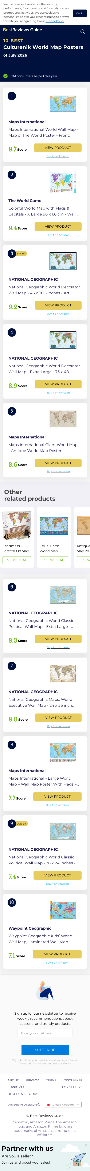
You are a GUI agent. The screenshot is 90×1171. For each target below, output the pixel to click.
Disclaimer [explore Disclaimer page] (73, 1080)
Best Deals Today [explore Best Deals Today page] (23, 1094)
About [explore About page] (13, 1080)
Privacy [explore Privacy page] (32, 1080)
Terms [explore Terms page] (51, 1080)
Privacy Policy (55, 21)
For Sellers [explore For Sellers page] (72, 1087)
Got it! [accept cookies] (79, 13)
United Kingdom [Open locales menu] (63, 1104)
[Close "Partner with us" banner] (86, 1145)
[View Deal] (17, 537)
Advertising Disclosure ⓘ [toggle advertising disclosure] (24, 1104)
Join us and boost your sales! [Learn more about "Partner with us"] (26, 1162)
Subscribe (45, 1050)
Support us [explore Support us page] (17, 1087)
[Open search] (83, 31)
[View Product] (45, 125)
